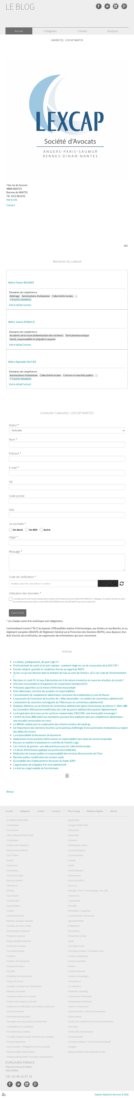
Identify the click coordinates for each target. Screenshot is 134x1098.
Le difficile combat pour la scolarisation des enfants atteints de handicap (51, 724)
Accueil (19, 31)
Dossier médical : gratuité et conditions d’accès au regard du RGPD (48, 669)
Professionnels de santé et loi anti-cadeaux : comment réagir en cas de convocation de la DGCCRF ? (66, 665)
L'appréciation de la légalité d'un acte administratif (40, 764)
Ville (11, 510)
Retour (10, 791)
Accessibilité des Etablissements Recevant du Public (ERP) (44, 760)
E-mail (13, 468)
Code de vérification (21, 577)
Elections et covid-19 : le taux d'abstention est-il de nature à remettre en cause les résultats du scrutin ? (68, 680)
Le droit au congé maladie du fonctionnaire (36, 768)
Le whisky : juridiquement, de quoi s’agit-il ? (36, 662)
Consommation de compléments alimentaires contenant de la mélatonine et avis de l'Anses (61, 695)
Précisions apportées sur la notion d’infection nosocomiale (44, 687)
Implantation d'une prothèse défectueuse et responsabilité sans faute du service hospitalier (62, 739)
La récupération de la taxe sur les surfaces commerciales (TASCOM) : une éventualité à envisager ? (65, 713)
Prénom (14, 453)
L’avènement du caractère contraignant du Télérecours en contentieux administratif (58, 702)
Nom (12, 439)
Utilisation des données (24, 593)
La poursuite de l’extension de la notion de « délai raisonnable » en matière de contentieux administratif (68, 698)
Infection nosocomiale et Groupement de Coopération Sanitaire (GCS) (50, 683)
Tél (11, 482)
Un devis (18, 529)
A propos (113, 31)
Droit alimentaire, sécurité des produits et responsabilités (44, 691)
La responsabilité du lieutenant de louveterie (37, 735)
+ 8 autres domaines (20, 299)
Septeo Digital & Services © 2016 (112, 1094)
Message (14, 551)
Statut (13, 425)
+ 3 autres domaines (20, 378)
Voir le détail (15, 305)
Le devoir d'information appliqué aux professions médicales (44, 750)
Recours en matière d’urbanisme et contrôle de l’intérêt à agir (46, 742)
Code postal (16, 496)
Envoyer (17, 613)
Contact (82, 31)
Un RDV (33, 529)
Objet (12, 537)
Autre (47, 529)
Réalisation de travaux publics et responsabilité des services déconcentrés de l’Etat (57, 753)
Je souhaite (16, 524)
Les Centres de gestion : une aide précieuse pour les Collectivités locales (52, 746)
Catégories (50, 31)
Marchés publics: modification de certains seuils (38, 757)
